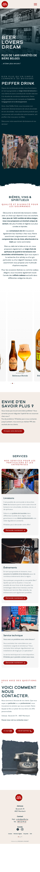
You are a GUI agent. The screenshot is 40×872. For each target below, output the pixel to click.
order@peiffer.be (22, 819)
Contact (10, 833)
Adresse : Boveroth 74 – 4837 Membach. (16, 716)
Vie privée (25, 833)
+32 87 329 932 (25, 731)
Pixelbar (20, 841)
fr (21, 836)
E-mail (8, 731)
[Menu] (35, 4)
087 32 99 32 (21, 822)
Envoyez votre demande (13, 431)
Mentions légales (18, 833)
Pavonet (26, 841)
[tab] (11, 383)
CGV (31, 833)
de (18, 836)
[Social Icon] (18, 829)
